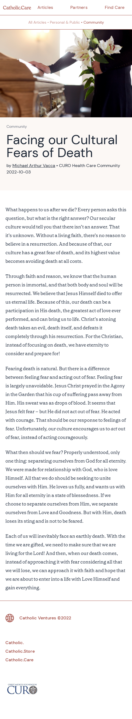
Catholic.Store (20, 651)
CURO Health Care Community (89, 165)
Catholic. (14, 642)
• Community (92, 22)
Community (16, 126)
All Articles (37, 22)
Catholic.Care (19, 660)
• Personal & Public (63, 22)
